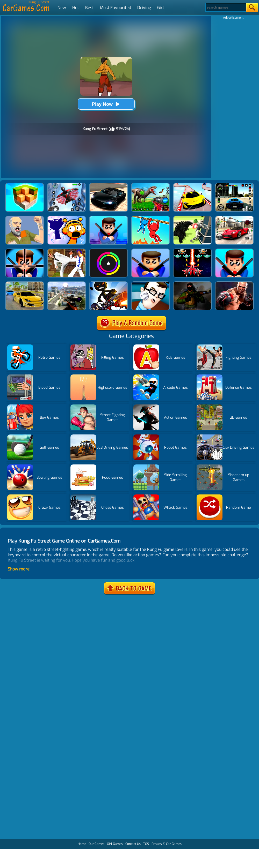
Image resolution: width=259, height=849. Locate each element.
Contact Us (133, 844)
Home (82, 844)
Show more (19, 569)
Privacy (157, 844)
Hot (75, 7)
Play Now (106, 104)
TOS (146, 844)
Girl (160, 7)
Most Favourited (115, 7)
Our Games (96, 844)
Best (89, 7)
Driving (144, 7)
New (61, 7)
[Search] (225, 7)
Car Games (174, 844)
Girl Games (115, 844)
